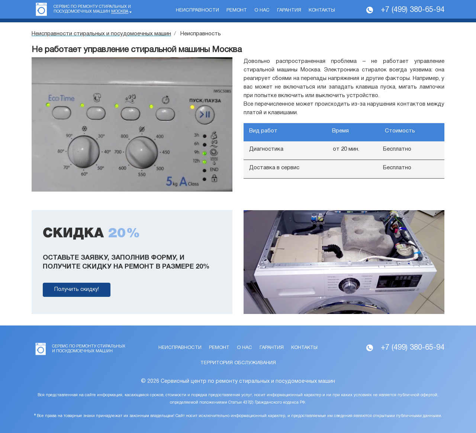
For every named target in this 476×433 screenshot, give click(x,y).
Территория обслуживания (238, 363)
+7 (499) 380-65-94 (412, 10)
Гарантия (289, 10)
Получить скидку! (76, 289)
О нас (262, 10)
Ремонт (236, 10)
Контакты (322, 10)
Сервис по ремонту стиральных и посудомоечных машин (92, 9)
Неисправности (197, 10)
